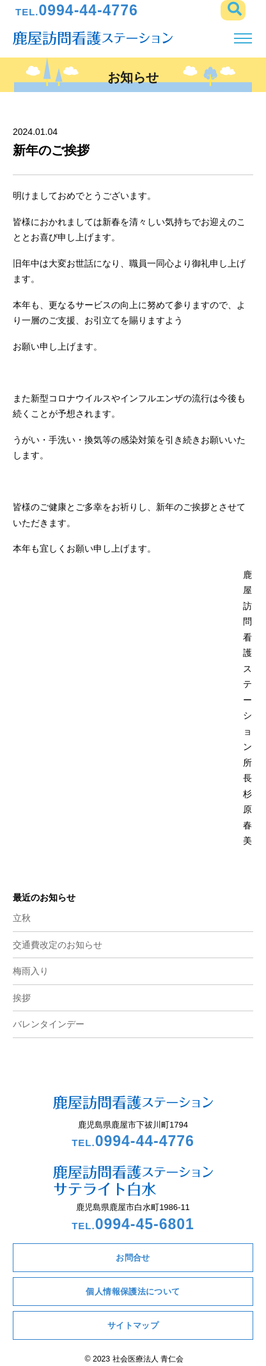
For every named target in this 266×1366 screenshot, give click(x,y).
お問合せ (133, 1257)
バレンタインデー (48, 1024)
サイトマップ (133, 1325)
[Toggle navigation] (242, 38)
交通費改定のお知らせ (57, 945)
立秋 (22, 918)
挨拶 (22, 998)
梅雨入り (31, 971)
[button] (233, 10)
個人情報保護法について (133, 1291)
